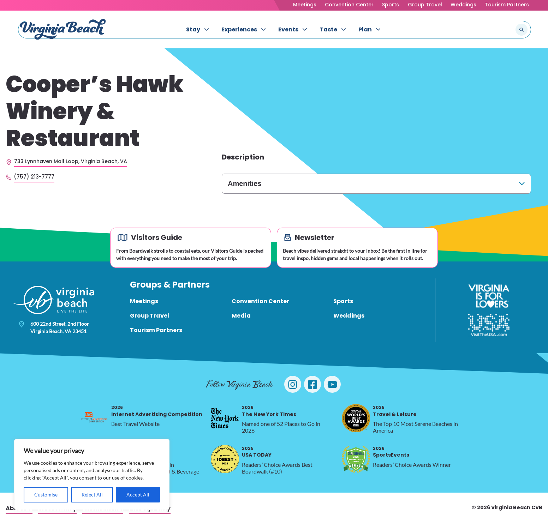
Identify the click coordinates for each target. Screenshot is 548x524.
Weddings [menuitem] (348, 316)
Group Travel (425, 4)
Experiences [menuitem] (239, 29)
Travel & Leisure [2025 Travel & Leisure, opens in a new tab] (395, 410)
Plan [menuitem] (365, 29)
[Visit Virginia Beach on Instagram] (292, 384)
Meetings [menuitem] (144, 301)
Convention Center (349, 4)
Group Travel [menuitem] (149, 316)
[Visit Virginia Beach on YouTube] (332, 384)
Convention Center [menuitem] (260, 301)
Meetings (304, 4)
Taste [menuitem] (328, 29)
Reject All (92, 495)
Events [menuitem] (288, 29)
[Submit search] (522, 30)
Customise (46, 495)
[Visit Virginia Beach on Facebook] (312, 384)
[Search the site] (498, 29)
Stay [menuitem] (193, 29)
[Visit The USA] (489, 325)
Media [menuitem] (241, 316)
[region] (91, 474)
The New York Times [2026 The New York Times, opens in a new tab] (269, 410)
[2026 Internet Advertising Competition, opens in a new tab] (94, 418)
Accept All (137, 495)
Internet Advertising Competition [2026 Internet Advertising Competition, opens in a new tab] (156, 410)
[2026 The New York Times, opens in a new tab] (225, 418)
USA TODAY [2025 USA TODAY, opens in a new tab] (257, 451)
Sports (390, 4)
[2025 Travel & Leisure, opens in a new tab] (356, 418)
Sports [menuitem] (343, 301)
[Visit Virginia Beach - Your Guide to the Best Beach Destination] (63, 29)
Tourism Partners (507, 4)
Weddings (463, 4)
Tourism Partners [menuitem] (156, 330)
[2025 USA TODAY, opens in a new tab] (225, 459)
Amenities (245, 183)
